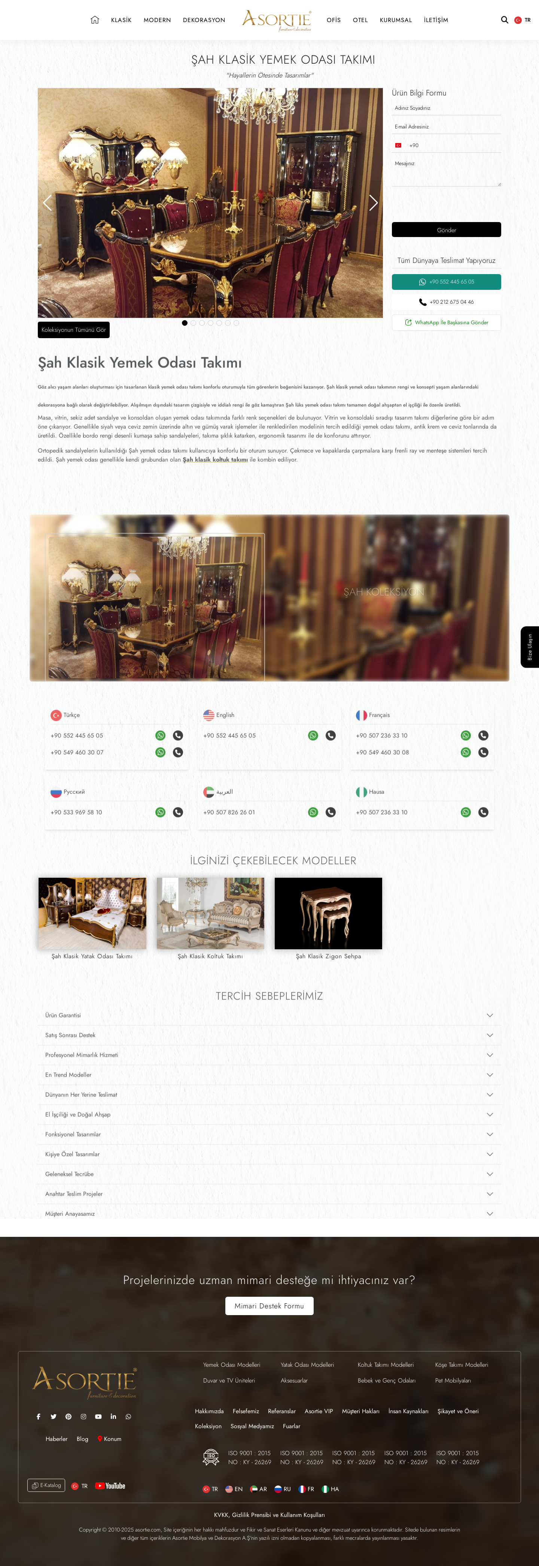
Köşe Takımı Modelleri (461, 1364)
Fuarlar (291, 1426)
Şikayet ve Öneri (458, 1411)
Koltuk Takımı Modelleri (386, 1364)
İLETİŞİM (436, 20)
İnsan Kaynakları (409, 1411)
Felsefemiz (246, 1411)
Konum (109, 1439)
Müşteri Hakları (361, 1411)
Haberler (57, 1439)
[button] (47, 202)
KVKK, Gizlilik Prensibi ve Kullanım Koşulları (269, 1515)
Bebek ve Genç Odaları (387, 1380)
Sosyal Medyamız (252, 1426)
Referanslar (282, 1411)
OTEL (360, 20)
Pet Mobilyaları (453, 1380)
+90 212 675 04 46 (446, 302)
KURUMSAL (396, 20)
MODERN (157, 20)
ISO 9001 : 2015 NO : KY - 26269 (249, 1457)
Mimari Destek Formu (269, 1306)
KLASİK (121, 20)
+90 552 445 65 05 (446, 282)
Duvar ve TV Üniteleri (229, 1380)
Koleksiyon (208, 1426)
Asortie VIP (319, 1411)
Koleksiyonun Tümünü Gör (74, 329)
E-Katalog (46, 1485)
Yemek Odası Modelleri (232, 1364)
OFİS (334, 20)
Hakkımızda (209, 1411)
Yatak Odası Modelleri (307, 1364)
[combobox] (405, 145)
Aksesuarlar (294, 1380)
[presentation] (440, 203)
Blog (83, 1439)
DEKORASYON (204, 20)
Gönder (446, 230)
